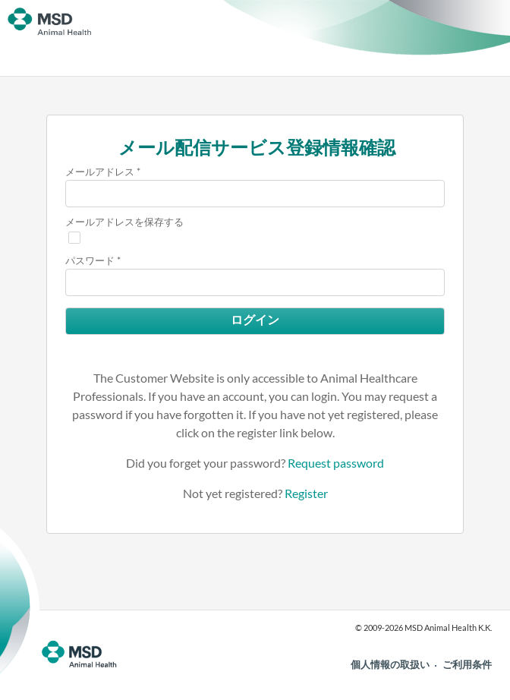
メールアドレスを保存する (124, 222)
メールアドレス (99, 172)
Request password (336, 463)
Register (306, 493)
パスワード (90, 260)
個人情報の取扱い (390, 664)
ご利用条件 (467, 664)
